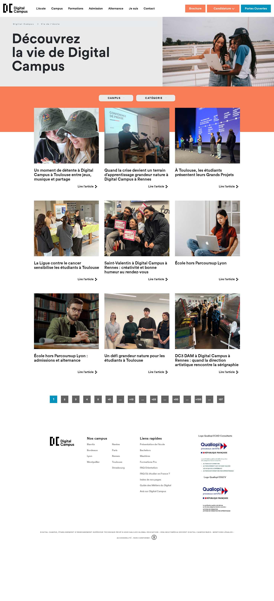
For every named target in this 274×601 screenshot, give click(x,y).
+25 (154, 399)
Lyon (89, 456)
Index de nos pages (150, 479)
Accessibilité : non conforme (133, 538)
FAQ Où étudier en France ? (155, 473)
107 (221, 399)
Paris (114, 450)
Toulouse (117, 462)
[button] (154, 538)
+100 (198, 399)
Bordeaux (92, 450)
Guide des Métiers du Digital (155, 485)
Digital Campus (23, 24)
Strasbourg (118, 467)
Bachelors (145, 450)
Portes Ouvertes (256, 8)
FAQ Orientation (149, 467)
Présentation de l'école (152, 444)
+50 (176, 399)
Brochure (195, 8)
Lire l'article (88, 186)
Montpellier (93, 462)
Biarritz (91, 444)
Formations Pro (148, 462)
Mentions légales (223, 532)
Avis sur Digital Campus (153, 491)
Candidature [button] (224, 8)
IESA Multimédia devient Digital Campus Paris (185, 532)
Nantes (116, 444)
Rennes (116, 456)
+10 (131, 399)
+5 (109, 399)
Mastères (145, 456)
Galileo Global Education (143, 532)
